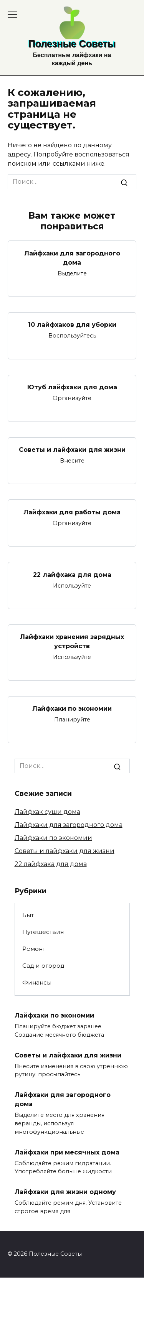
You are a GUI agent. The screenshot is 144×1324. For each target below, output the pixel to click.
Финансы (36, 982)
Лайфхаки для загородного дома (72, 257)
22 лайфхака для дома (72, 574)
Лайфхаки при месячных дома (67, 1152)
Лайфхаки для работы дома (72, 511)
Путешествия (43, 931)
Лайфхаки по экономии (72, 708)
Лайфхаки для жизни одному (65, 1192)
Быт (28, 915)
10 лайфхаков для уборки (72, 324)
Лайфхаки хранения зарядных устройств (72, 641)
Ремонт (33, 948)
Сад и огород (43, 965)
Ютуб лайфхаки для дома (72, 387)
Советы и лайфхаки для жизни (72, 449)
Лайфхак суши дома (47, 811)
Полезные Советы (72, 43)
